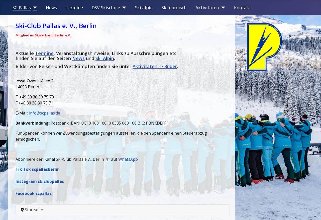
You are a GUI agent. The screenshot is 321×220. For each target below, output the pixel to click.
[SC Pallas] (34, 7)
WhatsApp (128, 159)
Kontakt (242, 8)
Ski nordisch (174, 8)
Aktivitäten (207, 8)
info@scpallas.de (44, 113)
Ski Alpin (104, 58)
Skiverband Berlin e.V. (53, 35)
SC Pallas (22, 8)
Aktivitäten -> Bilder (155, 66)
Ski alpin (144, 8)
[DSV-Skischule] (123, 7)
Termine (74, 8)
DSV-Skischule (106, 8)
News (51, 8)
